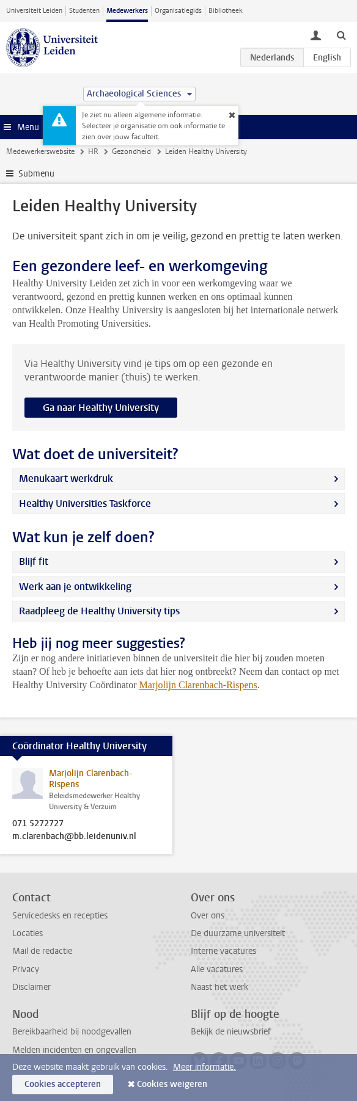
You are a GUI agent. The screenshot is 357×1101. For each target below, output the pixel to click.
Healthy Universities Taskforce (85, 503)
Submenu (36, 174)
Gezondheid (131, 151)
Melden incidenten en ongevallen (74, 1050)
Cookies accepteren (62, 1084)
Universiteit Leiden (34, 10)
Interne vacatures (223, 951)
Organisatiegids (178, 10)
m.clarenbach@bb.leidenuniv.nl (74, 836)
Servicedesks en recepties (60, 915)
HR (93, 151)
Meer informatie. (204, 1067)
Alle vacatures (217, 969)
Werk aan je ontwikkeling (75, 586)
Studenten (84, 10)
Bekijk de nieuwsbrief (231, 1031)
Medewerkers (127, 10)
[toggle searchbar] (341, 35)
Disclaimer (31, 987)
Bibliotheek (225, 10)
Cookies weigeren (172, 1084)
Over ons (207, 915)
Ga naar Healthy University (101, 407)
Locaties (27, 933)
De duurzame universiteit (238, 933)
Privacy (25, 969)
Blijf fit (33, 561)
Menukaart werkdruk (66, 478)
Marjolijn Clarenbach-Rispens (198, 685)
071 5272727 (38, 823)
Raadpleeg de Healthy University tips (99, 611)
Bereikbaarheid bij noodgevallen (71, 1031)
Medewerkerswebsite (40, 151)
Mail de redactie (42, 951)
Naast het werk (219, 987)
